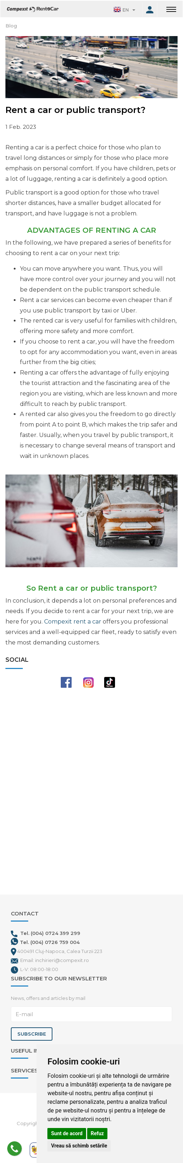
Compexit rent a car (72, 621)
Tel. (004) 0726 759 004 (50, 942)
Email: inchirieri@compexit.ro (54, 960)
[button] (125, 10)
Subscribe (31, 1034)
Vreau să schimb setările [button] (79, 1146)
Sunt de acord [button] (66, 1133)
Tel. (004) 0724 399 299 (45, 933)
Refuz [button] (97, 1133)
